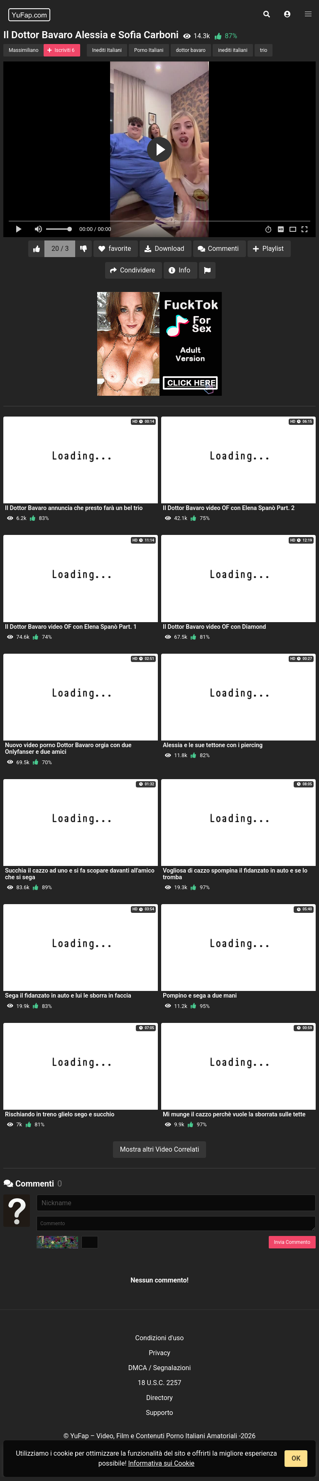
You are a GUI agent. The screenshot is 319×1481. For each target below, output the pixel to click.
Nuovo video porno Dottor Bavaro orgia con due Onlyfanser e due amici (68, 748)
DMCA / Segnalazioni (159, 1368)
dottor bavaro (191, 50)
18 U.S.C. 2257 (160, 1383)
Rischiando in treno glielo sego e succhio (59, 1114)
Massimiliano (24, 50)
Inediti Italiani (107, 50)
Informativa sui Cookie (161, 1463)
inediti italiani (233, 50)
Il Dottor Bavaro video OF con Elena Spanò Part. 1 (71, 626)
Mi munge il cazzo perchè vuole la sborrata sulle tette (234, 1114)
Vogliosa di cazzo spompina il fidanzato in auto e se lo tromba (235, 874)
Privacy (159, 1353)
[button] (287, 14)
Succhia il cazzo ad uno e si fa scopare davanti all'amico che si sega (80, 874)
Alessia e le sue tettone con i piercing (213, 745)
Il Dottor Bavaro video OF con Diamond (214, 626)
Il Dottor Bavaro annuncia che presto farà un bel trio (73, 508)
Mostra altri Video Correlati (159, 1149)
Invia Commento (292, 1242)
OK (296, 1458)
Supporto (159, 1413)
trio (263, 50)
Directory (159, 1398)
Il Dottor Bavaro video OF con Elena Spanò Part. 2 (228, 508)
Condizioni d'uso (159, 1338)
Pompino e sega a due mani (200, 995)
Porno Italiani (148, 50)
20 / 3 (60, 249)
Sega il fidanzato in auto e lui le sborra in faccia (68, 995)
